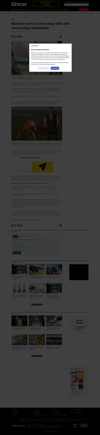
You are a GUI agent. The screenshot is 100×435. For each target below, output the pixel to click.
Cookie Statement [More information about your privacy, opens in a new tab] (50, 64)
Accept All (55, 68)
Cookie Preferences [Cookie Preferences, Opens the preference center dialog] (44, 68)
